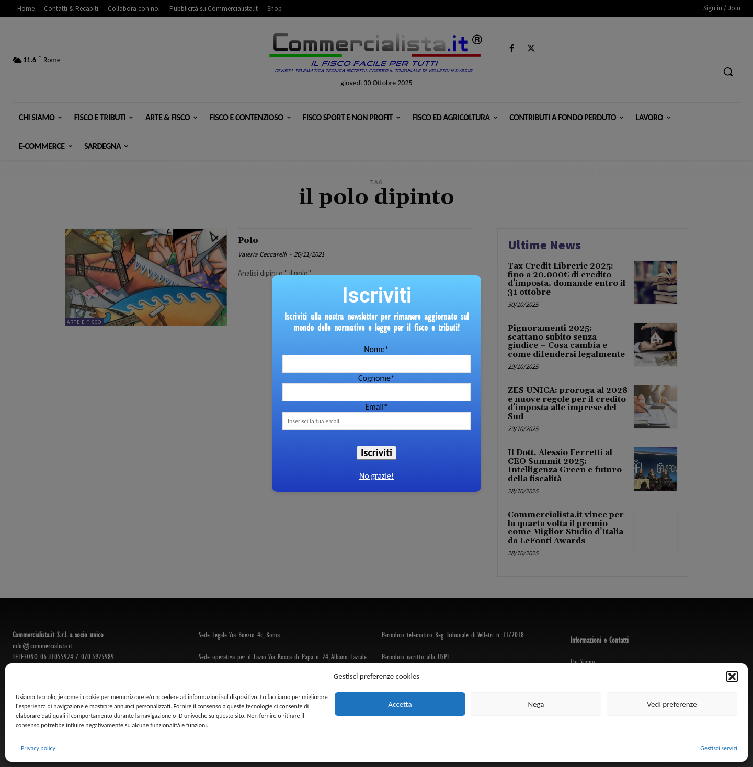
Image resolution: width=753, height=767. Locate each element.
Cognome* (376, 378)
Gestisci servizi (718, 748)
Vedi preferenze (672, 704)
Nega (536, 704)
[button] (732, 676)
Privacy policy (38, 748)
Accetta (400, 704)
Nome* (376, 349)
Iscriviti (376, 452)
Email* (376, 407)
